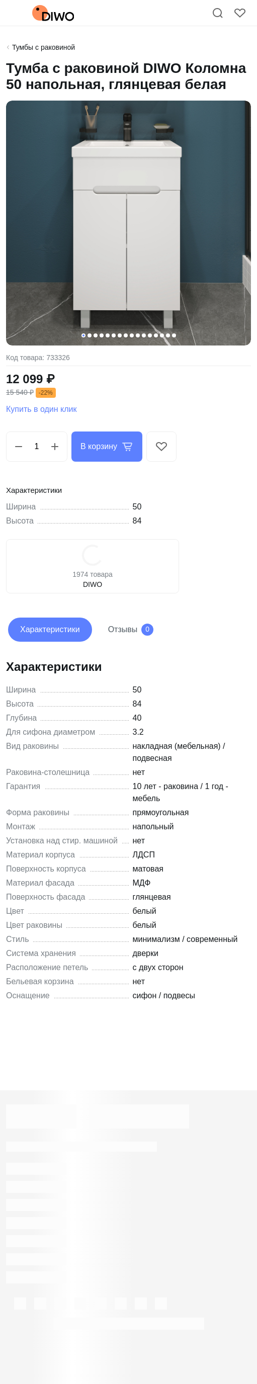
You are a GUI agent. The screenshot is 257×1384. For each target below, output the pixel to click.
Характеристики (50, 629)
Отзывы (131, 630)
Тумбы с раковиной (43, 47)
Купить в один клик (41, 409)
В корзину (106, 447)
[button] (83, 335)
